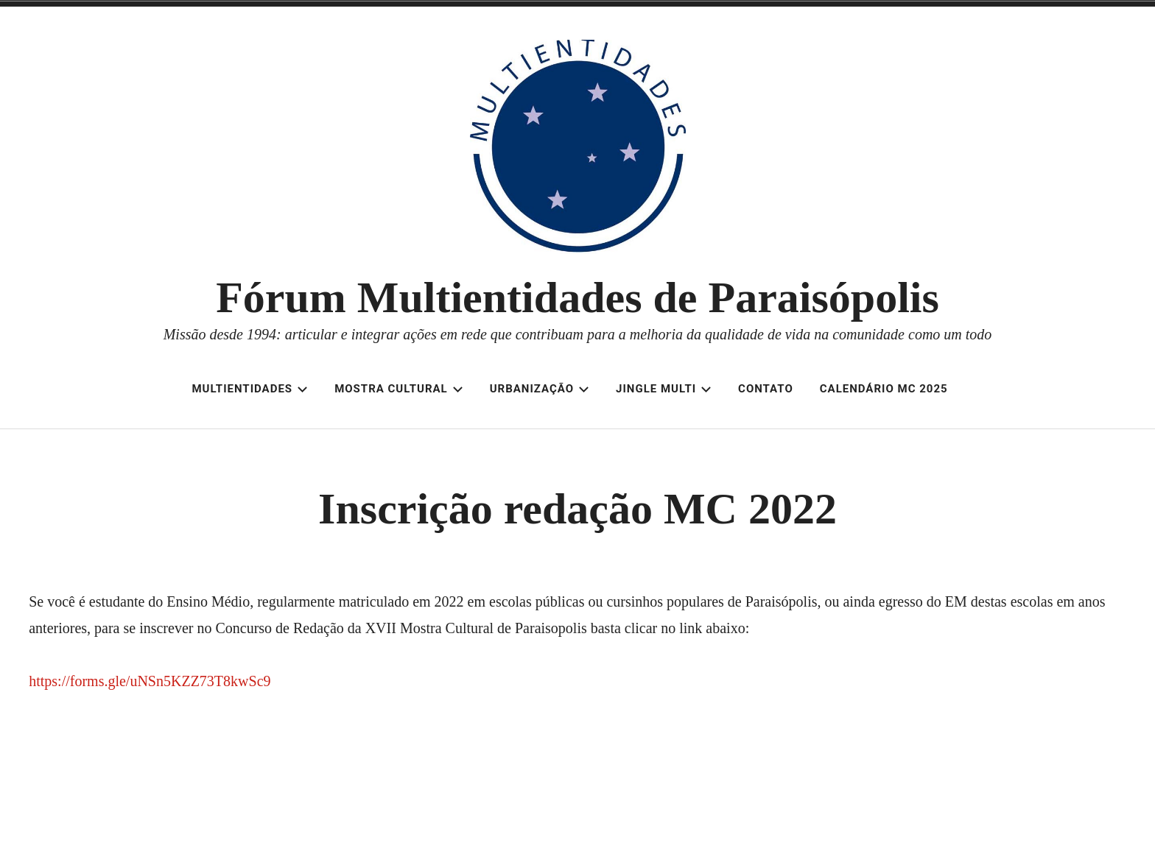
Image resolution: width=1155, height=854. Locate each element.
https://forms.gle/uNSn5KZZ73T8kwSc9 (149, 681)
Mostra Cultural (398, 388)
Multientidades (250, 388)
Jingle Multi (664, 388)
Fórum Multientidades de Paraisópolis (577, 297)
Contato (765, 388)
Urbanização (539, 388)
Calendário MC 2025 (884, 388)
